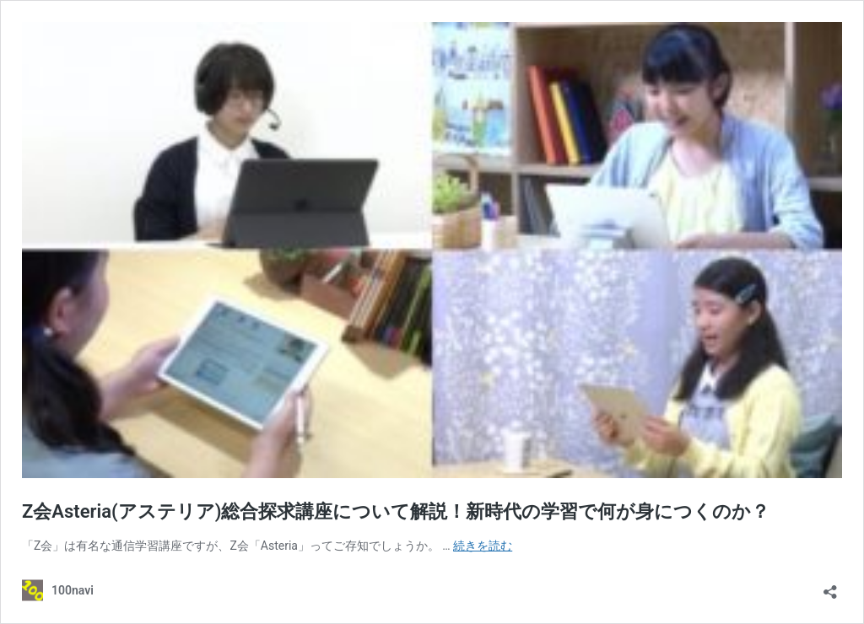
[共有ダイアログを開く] (830, 586)
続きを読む (482, 545)
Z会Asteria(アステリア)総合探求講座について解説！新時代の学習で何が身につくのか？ (396, 511)
